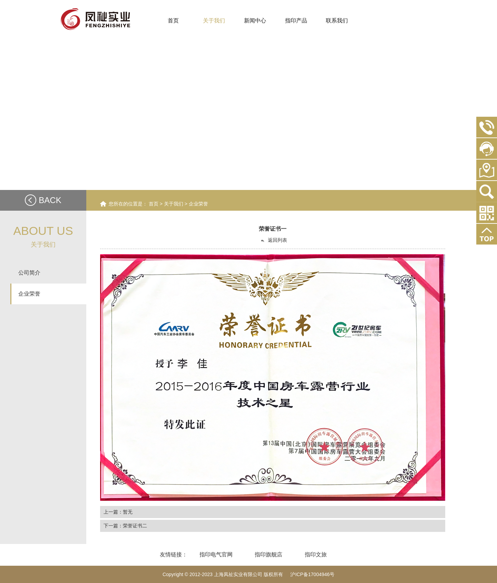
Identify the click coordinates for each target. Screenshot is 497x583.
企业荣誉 (198, 204)
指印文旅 (316, 554)
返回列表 (274, 240)
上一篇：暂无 (118, 512)
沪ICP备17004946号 (312, 574)
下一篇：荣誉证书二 (125, 525)
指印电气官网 (216, 554)
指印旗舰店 (268, 554)
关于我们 (174, 204)
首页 (153, 204)
